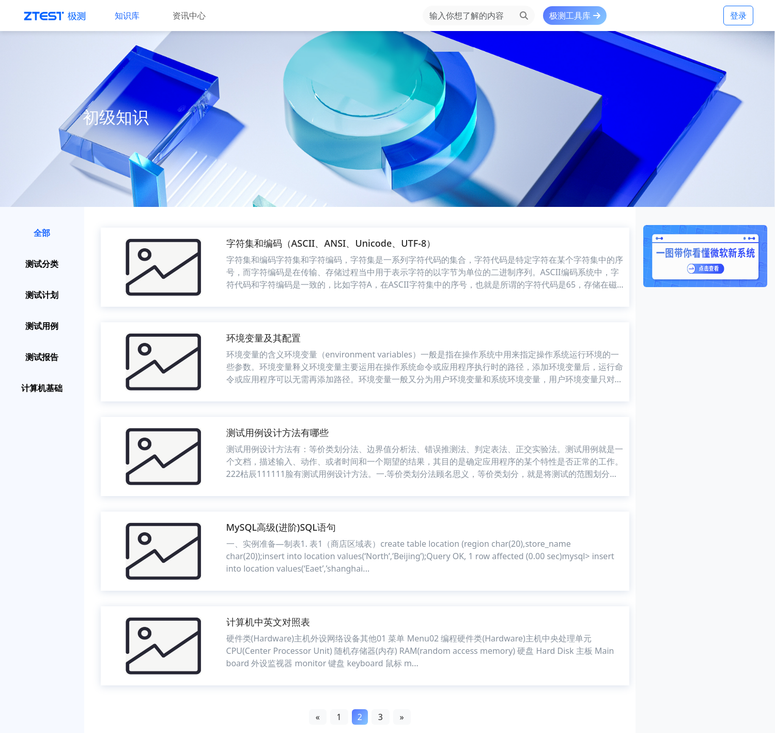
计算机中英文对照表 (268, 622)
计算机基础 (42, 388)
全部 (42, 232)
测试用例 (41, 326)
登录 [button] (738, 15)
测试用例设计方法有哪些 (277, 432)
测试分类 (41, 264)
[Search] (468, 15)
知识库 (127, 15)
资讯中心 (189, 15)
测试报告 (41, 357)
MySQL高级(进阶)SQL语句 (281, 527)
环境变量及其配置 (263, 338)
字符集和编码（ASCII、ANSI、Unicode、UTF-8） (331, 243)
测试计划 (41, 295)
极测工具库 (574, 15)
